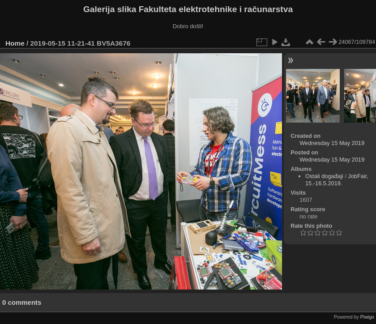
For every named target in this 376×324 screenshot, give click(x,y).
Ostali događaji (324, 176)
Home (15, 43)
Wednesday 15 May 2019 (331, 143)
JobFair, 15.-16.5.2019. (336, 180)
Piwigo (367, 317)
